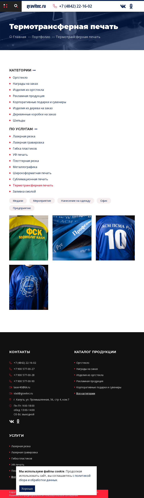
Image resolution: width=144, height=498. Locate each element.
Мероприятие (42, 200)
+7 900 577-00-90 (24, 381)
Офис (103, 200)
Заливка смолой (24, 191)
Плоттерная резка (26, 161)
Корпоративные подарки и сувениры (39, 102)
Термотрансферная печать (78, 37)
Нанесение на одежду (75, 200)
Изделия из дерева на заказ (33, 108)
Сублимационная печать (30, 179)
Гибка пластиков (25, 148)
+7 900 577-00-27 (24, 369)
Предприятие (22, 208)
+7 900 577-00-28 (24, 375)
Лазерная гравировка (28, 142)
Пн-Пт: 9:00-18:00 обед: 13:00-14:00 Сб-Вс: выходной (24, 410)
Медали (18, 200)
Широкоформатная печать (32, 173)
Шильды (19, 120)
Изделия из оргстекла (28, 90)
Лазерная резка (24, 136)
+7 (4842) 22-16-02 (72, 6)
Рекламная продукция (28, 96)
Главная (17, 37)
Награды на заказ (25, 84)
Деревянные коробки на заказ (34, 114)
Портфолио (41, 37)
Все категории (85, 393)
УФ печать (20, 155)
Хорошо (27, 489)
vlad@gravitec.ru (23, 393)
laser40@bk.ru (22, 387)
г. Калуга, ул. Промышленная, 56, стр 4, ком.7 (41, 399)
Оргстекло (20, 77)
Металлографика (25, 167)
